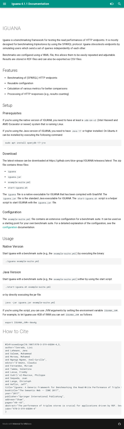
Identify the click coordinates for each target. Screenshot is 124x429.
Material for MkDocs (22, 424)
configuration (10, 227)
